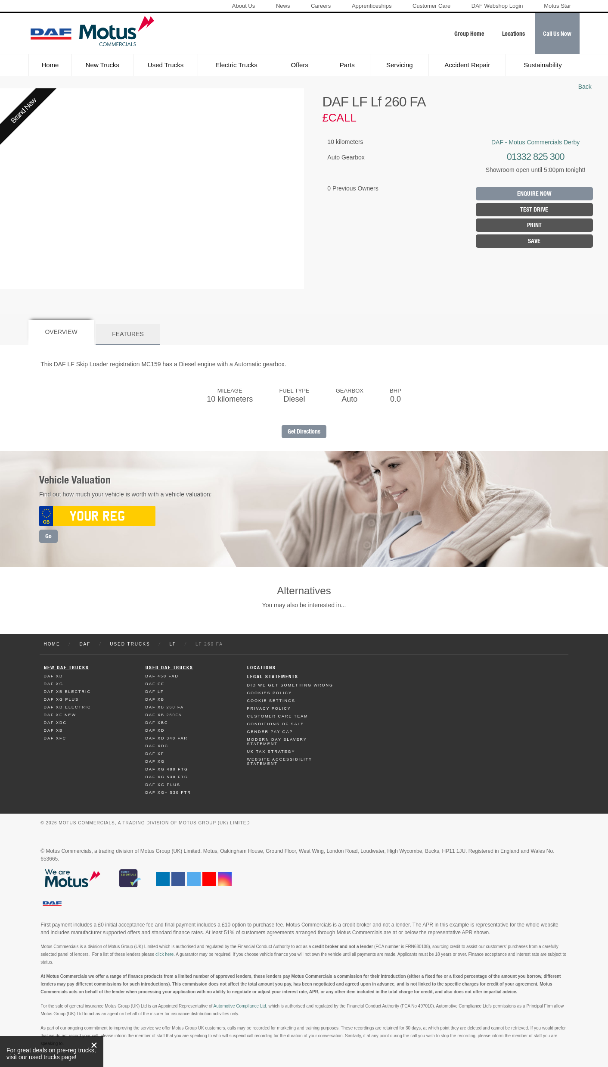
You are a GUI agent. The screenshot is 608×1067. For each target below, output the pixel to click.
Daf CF (155, 684)
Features (128, 334)
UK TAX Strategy (271, 751)
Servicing (399, 65)
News (283, 6)
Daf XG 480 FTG (167, 769)
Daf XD (53, 676)
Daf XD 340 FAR (167, 738)
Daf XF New (60, 715)
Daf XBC (157, 723)
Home (50, 65)
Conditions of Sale (275, 724)
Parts (347, 65)
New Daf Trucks (66, 668)
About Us (243, 6)
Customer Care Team (277, 716)
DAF (84, 644)
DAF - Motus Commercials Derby (535, 142)
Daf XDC (55, 723)
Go (48, 536)
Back (585, 86)
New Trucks (102, 65)
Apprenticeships (372, 6)
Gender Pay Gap (270, 732)
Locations (261, 668)
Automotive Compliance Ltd (240, 1006)
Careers (321, 6)
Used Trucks (165, 65)
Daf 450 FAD (162, 676)
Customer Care (431, 6)
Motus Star (557, 6)
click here (164, 954)
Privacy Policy (269, 708)
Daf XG (54, 684)
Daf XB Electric (67, 691)
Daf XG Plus (61, 699)
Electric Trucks (236, 65)
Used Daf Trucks (169, 668)
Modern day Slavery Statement (277, 741)
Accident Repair (467, 65)
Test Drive (534, 209)
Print (534, 225)
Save (534, 241)
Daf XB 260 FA (165, 707)
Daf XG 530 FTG (167, 777)
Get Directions (304, 431)
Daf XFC (55, 738)
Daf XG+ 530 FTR (168, 792)
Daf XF (155, 754)
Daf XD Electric (67, 707)
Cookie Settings (271, 701)
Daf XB (53, 730)
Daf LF (155, 691)
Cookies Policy (269, 693)
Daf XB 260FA (164, 715)
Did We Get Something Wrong (290, 685)
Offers (299, 65)
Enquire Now (534, 193)
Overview (61, 331)
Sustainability (542, 65)
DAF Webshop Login (497, 6)
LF (172, 644)
